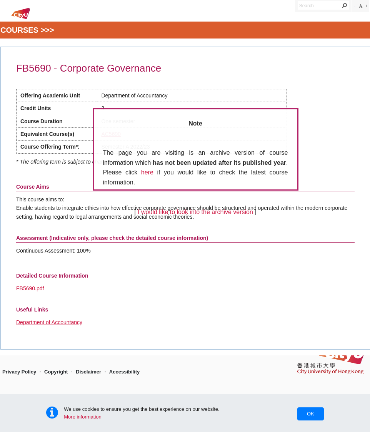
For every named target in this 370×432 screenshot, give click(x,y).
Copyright (56, 372)
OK (310, 414)
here (147, 172)
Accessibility (124, 372)
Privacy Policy (19, 372)
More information (83, 417)
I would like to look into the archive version (195, 212)
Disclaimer (88, 372)
